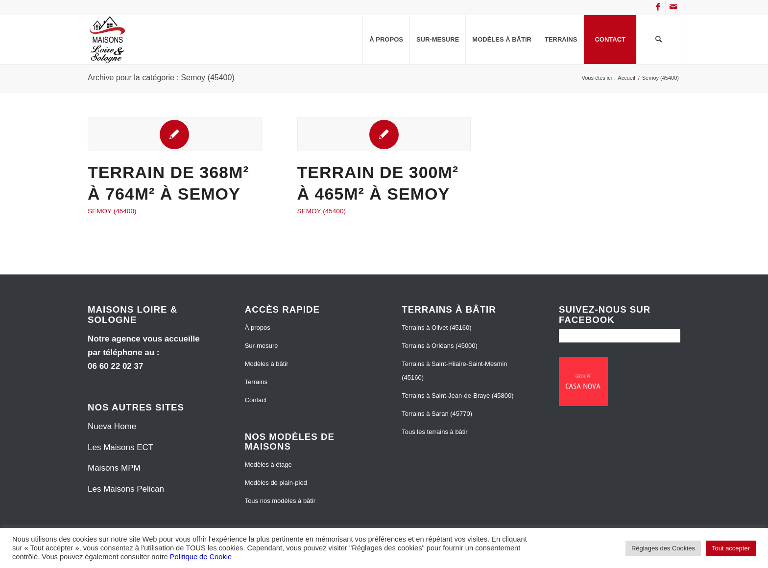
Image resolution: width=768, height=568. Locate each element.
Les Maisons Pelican (126, 489)
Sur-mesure (261, 345)
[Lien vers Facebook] (658, 7)
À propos (257, 327)
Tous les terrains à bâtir (434, 431)
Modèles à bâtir (266, 363)
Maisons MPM (114, 468)
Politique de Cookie (201, 557)
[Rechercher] (658, 39)
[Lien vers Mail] (673, 7)
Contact (256, 400)
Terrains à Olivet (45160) (436, 327)
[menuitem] (385, 39)
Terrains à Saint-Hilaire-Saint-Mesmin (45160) (454, 370)
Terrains (256, 382)
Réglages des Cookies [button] (663, 548)
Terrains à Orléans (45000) (440, 345)
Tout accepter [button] (731, 548)
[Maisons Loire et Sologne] (108, 39)
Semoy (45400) (112, 211)
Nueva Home (112, 426)
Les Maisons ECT (120, 447)
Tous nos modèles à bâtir (280, 500)
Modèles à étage (268, 464)
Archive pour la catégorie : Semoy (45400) (161, 77)
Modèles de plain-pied (276, 482)
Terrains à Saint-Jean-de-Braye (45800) (457, 395)
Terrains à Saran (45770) (437, 413)
